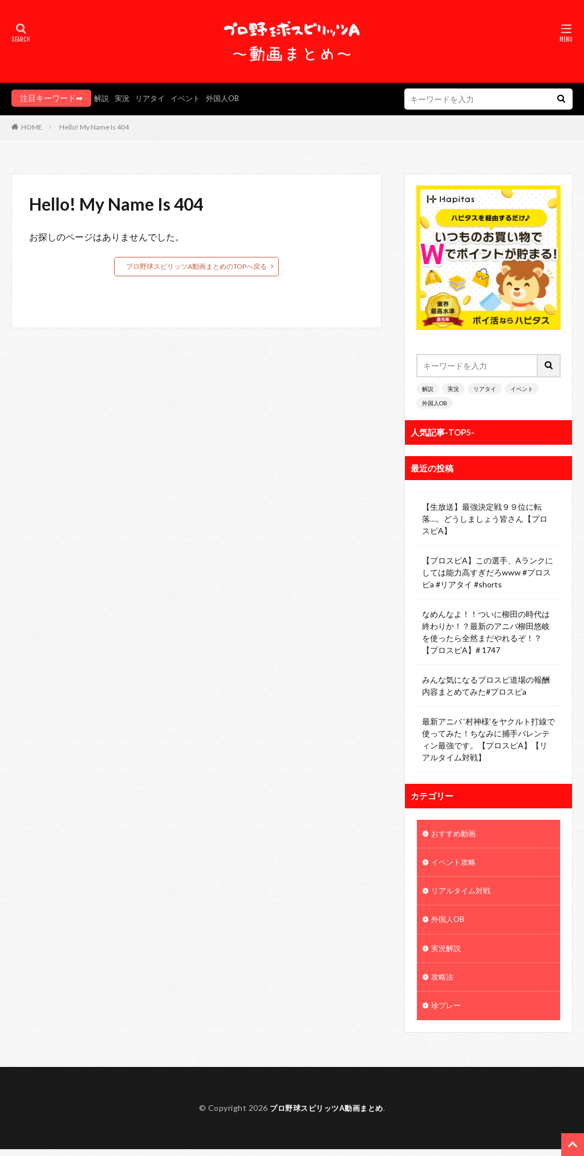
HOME (31, 127)
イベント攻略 (455, 864)
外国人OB (231, 98)
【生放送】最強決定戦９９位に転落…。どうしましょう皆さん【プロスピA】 (485, 518)
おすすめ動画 (455, 834)
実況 (124, 98)
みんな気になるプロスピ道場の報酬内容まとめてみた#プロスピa (486, 685)
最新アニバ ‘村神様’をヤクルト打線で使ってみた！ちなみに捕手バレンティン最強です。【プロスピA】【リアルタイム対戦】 (488, 739)
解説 (102, 98)
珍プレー (447, 1012)
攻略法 (443, 983)
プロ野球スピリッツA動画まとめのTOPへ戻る (196, 266)
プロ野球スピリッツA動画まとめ (327, 1114)
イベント (191, 98)
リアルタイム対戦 (463, 894)
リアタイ (153, 98)
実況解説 (447, 953)
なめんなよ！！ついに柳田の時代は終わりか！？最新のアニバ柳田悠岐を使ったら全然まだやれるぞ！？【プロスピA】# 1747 (486, 632)
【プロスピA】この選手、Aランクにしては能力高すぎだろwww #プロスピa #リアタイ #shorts (487, 572)
